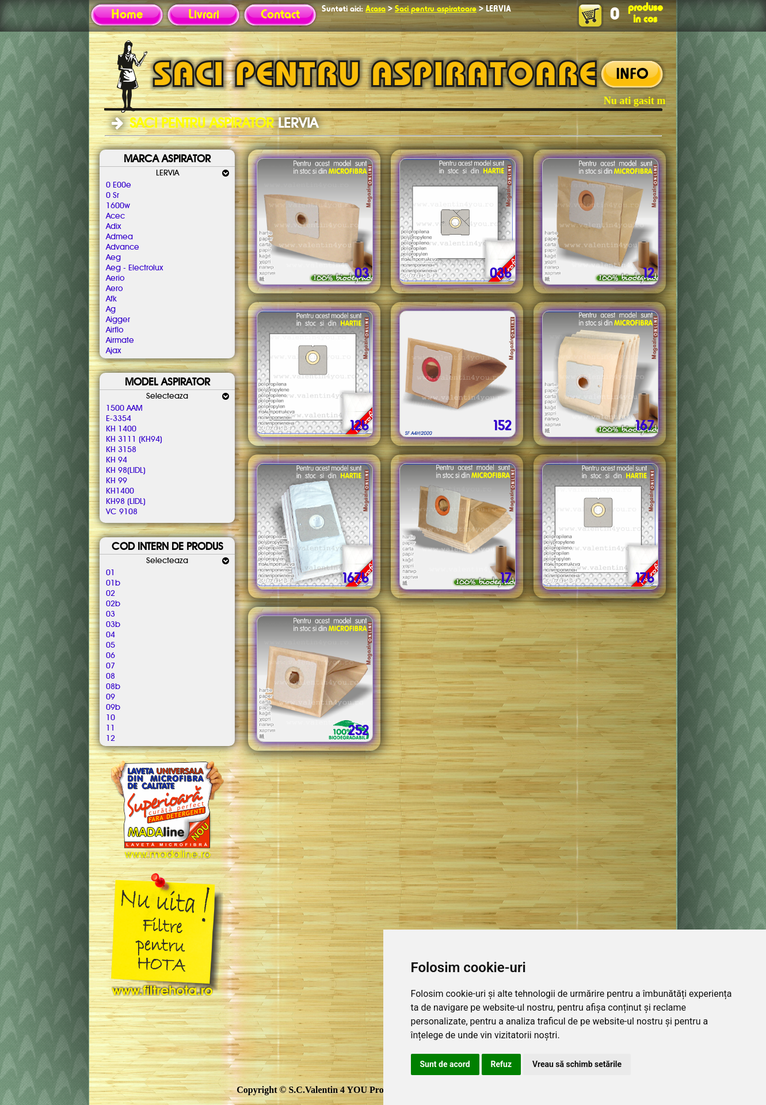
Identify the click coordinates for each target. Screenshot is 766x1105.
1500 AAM (124, 408)
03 (110, 614)
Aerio (115, 278)
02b (113, 604)
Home (127, 15)
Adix (113, 227)
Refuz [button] (501, 1064)
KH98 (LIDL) (126, 502)
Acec (115, 216)
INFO (632, 75)
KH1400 (120, 491)
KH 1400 (121, 429)
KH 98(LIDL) (126, 471)
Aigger (118, 320)
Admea (119, 237)
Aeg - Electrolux (134, 268)
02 (110, 594)
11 (110, 728)
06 (110, 656)
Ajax (113, 351)
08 (110, 676)
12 (110, 739)
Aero (114, 289)
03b (113, 625)
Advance (122, 247)
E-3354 (118, 419)
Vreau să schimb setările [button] (577, 1064)
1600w (118, 206)
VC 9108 (122, 512)
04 (110, 635)
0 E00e (118, 185)
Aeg (113, 258)
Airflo (114, 330)
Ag (111, 309)
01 (110, 573)
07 (110, 666)
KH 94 (116, 460)
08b (113, 687)
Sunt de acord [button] (445, 1064)
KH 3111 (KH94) (134, 439)
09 (110, 697)
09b (113, 707)
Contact (280, 15)
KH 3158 (121, 450)
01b (113, 583)
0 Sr (112, 196)
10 (110, 718)
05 (110, 645)
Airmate (120, 341)
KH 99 (116, 481)
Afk (111, 299)
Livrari (203, 15)
